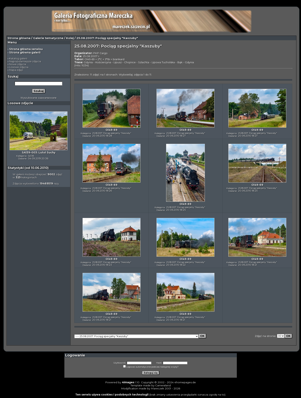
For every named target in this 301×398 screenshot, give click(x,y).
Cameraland (163, 385)
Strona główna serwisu (26, 49)
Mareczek (157, 388)
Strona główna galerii (24, 52)
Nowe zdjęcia (17, 64)
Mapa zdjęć (16, 70)
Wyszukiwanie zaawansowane (39, 97)
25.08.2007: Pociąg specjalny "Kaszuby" (111, 133)
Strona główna (18, 38)
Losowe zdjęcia (18, 67)
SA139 (31, 156)
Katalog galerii (18, 58)
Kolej (70, 38)
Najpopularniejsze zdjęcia (25, 61)
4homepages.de (185, 382)
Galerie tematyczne (48, 38)
